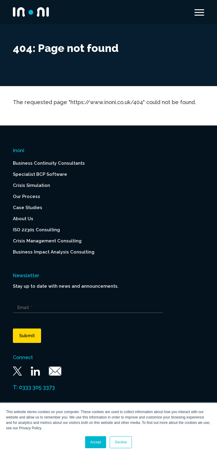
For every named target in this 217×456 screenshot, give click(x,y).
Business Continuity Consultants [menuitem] (49, 163)
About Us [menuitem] (23, 218)
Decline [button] (121, 442)
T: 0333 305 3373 (34, 387)
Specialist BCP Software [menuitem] (40, 174)
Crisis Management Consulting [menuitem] (47, 241)
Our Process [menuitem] (26, 196)
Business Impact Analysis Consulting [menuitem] (53, 252)
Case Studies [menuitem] (27, 207)
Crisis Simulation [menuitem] (31, 185)
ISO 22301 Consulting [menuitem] (36, 229)
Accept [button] (95, 442)
